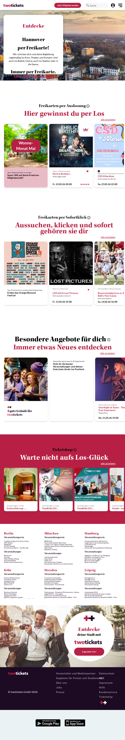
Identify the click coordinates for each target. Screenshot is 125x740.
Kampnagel (89, 546)
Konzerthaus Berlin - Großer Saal (16, 548)
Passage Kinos (90, 578)
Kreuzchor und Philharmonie (55, 596)
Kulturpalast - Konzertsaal (54, 585)
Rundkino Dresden (51, 583)
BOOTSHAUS (9, 583)
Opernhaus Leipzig (92, 581)
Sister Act (48, 560)
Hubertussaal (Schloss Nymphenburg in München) (59, 547)
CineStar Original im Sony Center (16, 541)
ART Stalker (8, 543)
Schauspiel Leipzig (91, 585)
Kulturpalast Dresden (52, 581)
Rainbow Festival (10, 592)
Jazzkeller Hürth (10, 580)
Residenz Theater (50, 549)
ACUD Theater (9, 546)
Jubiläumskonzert (51, 557)
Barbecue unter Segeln (93, 559)
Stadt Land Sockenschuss (13, 562)
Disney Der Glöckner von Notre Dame (58, 564)
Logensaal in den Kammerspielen (97, 543)
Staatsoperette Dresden (53, 580)
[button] (87, 5)
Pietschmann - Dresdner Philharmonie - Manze (61, 592)
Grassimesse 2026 (91, 592)
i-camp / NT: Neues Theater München (58, 544)
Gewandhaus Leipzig (92, 583)
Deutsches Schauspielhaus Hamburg (98, 548)
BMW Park (48, 541)
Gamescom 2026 (10, 596)
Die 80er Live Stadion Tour (95, 557)
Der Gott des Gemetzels (93, 596)
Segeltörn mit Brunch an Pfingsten (97, 555)
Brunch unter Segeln (92, 560)
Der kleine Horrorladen (53, 562)
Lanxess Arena (9, 581)
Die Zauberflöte (10, 560)
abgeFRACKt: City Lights (53, 594)
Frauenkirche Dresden (52, 578)
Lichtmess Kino (90, 544)
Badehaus (7, 544)
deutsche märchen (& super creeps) (98, 594)
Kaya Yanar (48, 559)
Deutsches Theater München (55, 543)
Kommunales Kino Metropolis (96, 541)
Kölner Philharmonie (12, 578)
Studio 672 (8, 585)
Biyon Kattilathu (91, 562)
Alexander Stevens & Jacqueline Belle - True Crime (60, 598)
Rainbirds (7, 555)
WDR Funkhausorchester (13, 597)
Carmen (7, 557)
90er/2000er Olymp (11, 559)
